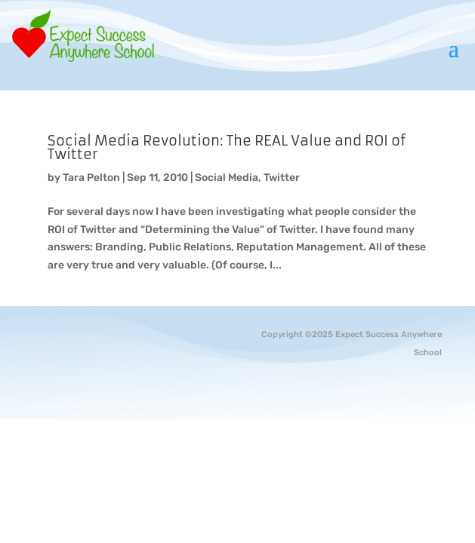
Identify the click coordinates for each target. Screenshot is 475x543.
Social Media (226, 177)
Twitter (282, 177)
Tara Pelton (91, 177)
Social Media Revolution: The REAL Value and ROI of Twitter (227, 147)
